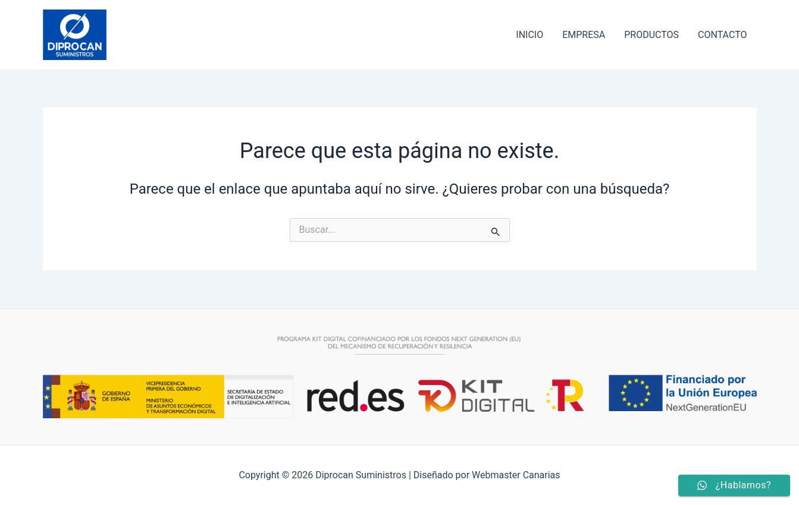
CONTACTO (722, 34)
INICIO (529, 34)
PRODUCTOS (651, 34)
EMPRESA (583, 34)
